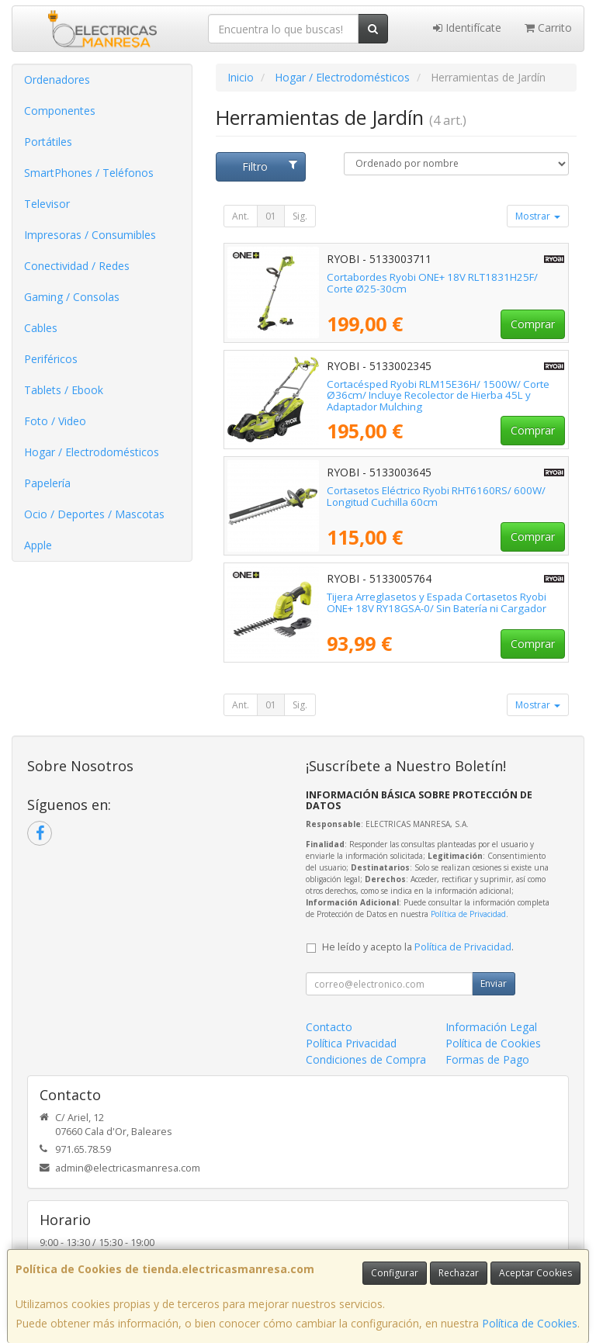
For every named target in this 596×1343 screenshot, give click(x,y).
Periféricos (51, 358)
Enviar (493, 983)
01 (270, 216)
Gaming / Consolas (72, 296)
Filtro (269, 166)
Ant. (240, 216)
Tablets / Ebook (63, 389)
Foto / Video (55, 421)
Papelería (47, 483)
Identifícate (467, 27)
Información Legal (491, 1026)
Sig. (300, 216)
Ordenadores (57, 79)
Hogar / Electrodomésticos (91, 452)
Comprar (533, 324)
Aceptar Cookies (535, 1272)
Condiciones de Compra (366, 1059)
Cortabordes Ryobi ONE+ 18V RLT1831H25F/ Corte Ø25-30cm (432, 283)
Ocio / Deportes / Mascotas (94, 514)
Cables (40, 327)
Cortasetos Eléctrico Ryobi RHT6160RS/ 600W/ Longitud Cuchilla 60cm (436, 496)
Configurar (394, 1272)
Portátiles (48, 141)
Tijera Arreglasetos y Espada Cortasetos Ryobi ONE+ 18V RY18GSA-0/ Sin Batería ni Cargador (436, 602)
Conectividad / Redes (77, 265)
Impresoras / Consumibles (90, 234)
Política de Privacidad (468, 914)
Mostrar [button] (537, 216)
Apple (38, 545)
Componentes (59, 110)
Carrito (548, 27)
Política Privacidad (351, 1043)
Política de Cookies (529, 1323)
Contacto (329, 1026)
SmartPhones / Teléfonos (89, 172)
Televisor (47, 203)
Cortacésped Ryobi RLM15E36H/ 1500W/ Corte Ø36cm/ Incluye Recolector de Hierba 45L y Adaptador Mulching (438, 395)
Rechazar (458, 1272)
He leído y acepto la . (418, 947)
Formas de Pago (487, 1059)
